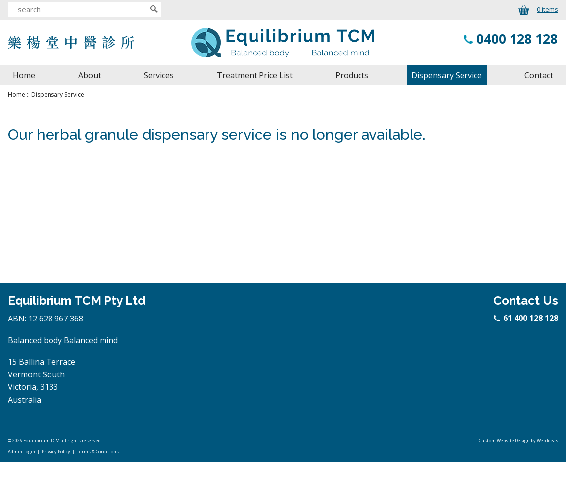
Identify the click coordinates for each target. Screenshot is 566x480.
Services (159, 75)
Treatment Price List (255, 75)
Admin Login (21, 451)
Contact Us (525, 300)
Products (351, 75)
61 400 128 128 (526, 318)
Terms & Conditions (98, 451)
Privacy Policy (56, 451)
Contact (538, 75)
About (89, 75)
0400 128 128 (517, 39)
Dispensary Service (447, 75)
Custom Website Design (504, 440)
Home (24, 75)
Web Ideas (547, 440)
